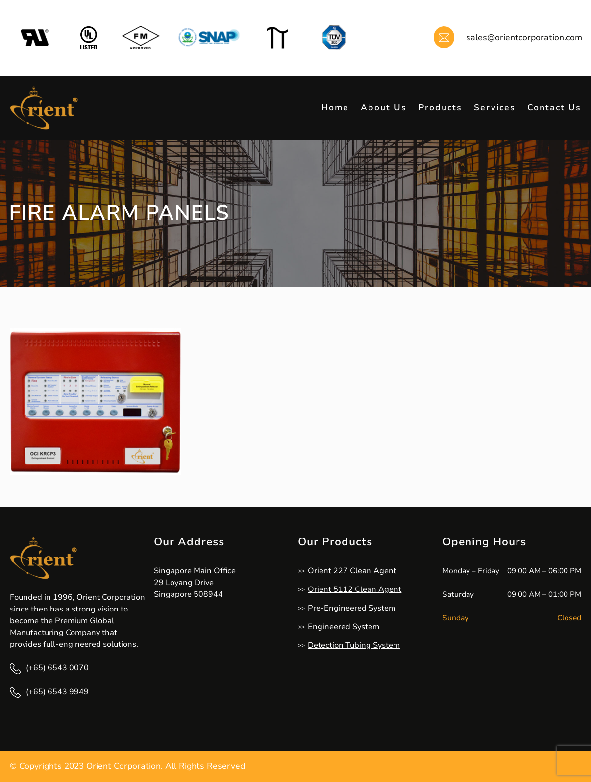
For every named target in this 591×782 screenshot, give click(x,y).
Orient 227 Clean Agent (352, 570)
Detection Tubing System (354, 645)
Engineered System (343, 626)
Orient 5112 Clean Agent (354, 589)
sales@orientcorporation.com (524, 37)
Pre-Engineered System (351, 608)
